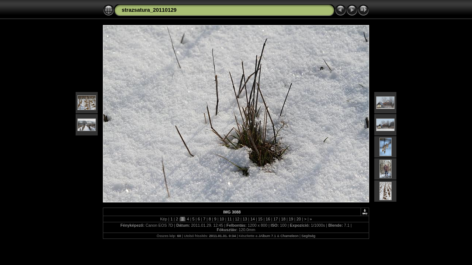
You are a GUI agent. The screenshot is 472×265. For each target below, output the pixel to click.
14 (252, 219)
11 (229, 219)
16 (268, 219)
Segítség (308, 236)
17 (275, 219)
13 (245, 219)
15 (260, 219)
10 (222, 219)
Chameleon (289, 236)
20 (298, 219)
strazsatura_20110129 (149, 10)
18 (283, 219)
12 (237, 219)
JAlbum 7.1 (267, 236)
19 (291, 219)
